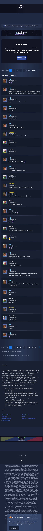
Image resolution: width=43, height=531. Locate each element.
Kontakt (4, 417)
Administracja (6, 418)
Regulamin (25, 415)
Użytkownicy (6, 420)
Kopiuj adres (21, 58)
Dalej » (34, 70)
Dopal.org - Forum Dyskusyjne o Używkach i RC (19, 26)
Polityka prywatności (28, 418)
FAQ (23, 417)
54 (29, 70)
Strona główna (6, 415)
